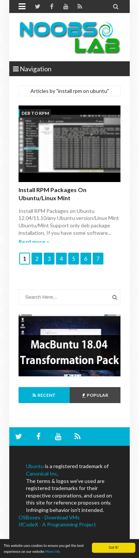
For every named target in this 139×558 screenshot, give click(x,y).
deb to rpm (35, 113)
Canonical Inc (41, 473)
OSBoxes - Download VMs (49, 517)
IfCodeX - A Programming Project (57, 524)
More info (52, 551)
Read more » (34, 242)
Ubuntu (35, 466)
